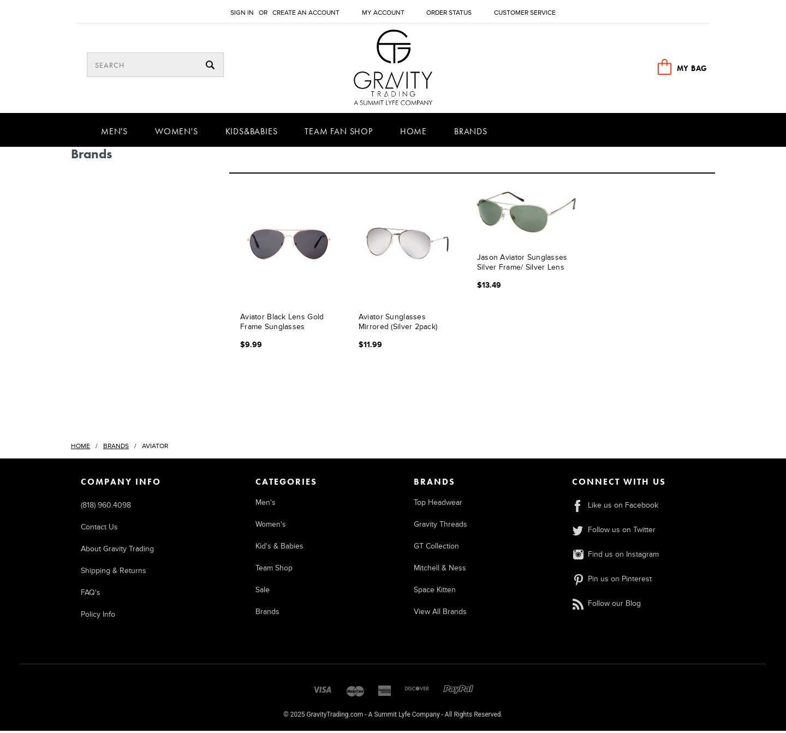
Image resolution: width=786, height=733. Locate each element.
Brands (470, 133)
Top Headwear (438, 504)
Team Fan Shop (338, 133)
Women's (176, 133)
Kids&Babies (251, 133)
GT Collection (436, 548)
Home (413, 133)
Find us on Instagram (615, 556)
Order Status (449, 13)
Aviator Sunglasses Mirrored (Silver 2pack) (398, 323)
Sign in (242, 13)
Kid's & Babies (279, 548)
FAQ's (90, 594)
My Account (383, 13)
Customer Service (525, 13)
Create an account (306, 13)
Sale (262, 592)
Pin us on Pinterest (612, 581)
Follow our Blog (606, 605)
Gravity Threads (440, 526)
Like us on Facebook (615, 507)
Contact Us (99, 529)
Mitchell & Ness (440, 570)
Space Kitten (435, 592)
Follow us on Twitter (614, 532)
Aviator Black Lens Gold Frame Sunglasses (282, 323)
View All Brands (440, 613)
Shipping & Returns (113, 572)
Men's (114, 133)
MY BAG (692, 68)
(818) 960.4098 (106, 507)
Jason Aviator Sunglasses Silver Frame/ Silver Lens (522, 263)
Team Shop (274, 570)
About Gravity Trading (117, 551)
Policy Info (98, 616)
